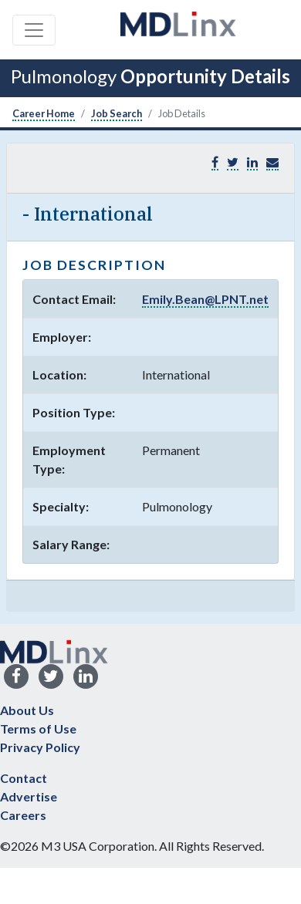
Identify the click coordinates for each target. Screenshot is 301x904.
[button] (272, 162)
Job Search (116, 113)
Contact (23, 778)
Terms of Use (38, 728)
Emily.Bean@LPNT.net (205, 299)
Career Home (43, 113)
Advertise (28, 796)
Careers (23, 815)
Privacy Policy (40, 747)
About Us (27, 710)
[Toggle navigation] (34, 30)
